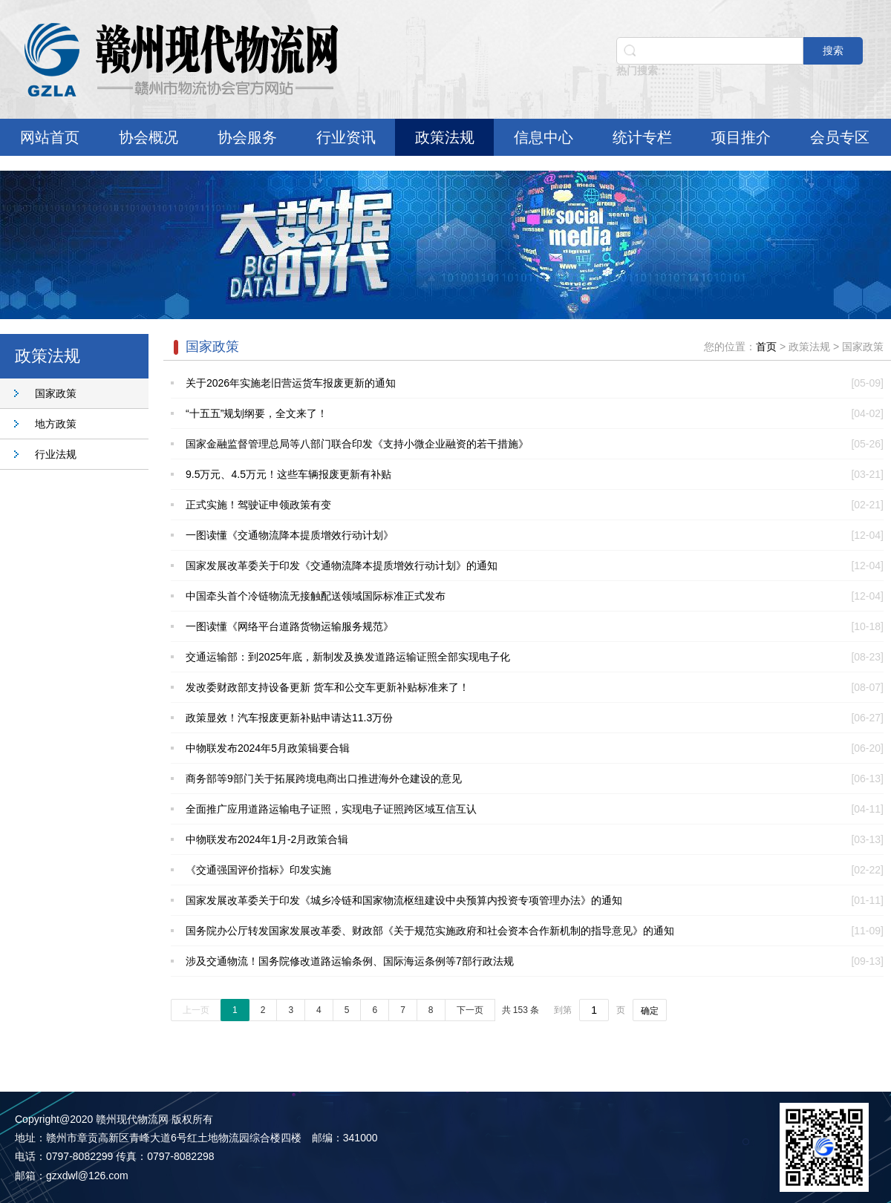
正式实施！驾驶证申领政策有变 (258, 505)
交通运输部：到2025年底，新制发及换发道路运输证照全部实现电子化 (348, 657)
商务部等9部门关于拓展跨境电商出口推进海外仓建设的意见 (324, 778)
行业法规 (55, 454)
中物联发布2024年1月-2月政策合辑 (267, 839)
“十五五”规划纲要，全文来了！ (256, 413)
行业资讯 (346, 137)
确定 (650, 1011)
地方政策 (55, 424)
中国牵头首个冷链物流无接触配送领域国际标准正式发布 (316, 596)
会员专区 (839, 137)
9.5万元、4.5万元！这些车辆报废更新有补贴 (288, 474)
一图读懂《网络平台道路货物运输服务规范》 (290, 626)
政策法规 (444, 137)
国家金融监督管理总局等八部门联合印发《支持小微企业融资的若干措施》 (357, 444)
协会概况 (148, 137)
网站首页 (49, 137)
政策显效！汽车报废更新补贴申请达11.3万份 (289, 718)
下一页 (470, 1010)
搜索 (833, 50)
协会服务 (247, 137)
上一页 (196, 1010)
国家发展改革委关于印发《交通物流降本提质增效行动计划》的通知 (341, 565)
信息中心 (543, 137)
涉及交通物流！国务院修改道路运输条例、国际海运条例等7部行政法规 (350, 961)
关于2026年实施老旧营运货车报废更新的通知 (291, 383)
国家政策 (55, 393)
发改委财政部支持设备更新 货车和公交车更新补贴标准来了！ (327, 687)
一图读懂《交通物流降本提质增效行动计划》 (290, 535)
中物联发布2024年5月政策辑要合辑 (268, 748)
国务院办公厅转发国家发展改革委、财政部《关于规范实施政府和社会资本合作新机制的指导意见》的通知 (430, 931)
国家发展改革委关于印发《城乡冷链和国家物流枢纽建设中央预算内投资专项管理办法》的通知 (404, 900)
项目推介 (741, 137)
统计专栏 (642, 137)
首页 (766, 347)
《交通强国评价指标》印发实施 (258, 870)
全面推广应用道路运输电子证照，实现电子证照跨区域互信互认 (331, 809)
